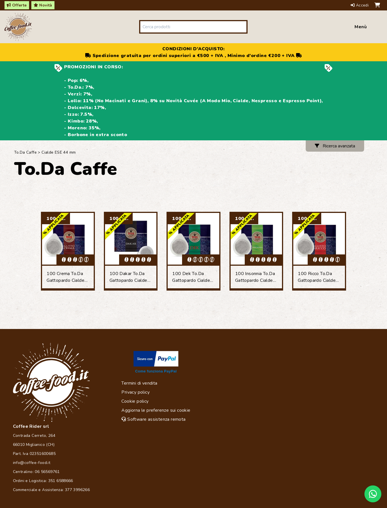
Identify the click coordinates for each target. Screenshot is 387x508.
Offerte (17, 5)
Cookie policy (134, 401)
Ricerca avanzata (335, 146)
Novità (43, 5)
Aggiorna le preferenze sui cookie (155, 410)
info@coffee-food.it (32, 462)
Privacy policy (135, 392)
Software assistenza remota (153, 419)
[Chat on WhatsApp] (372, 493)
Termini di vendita (139, 383)
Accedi (360, 5)
